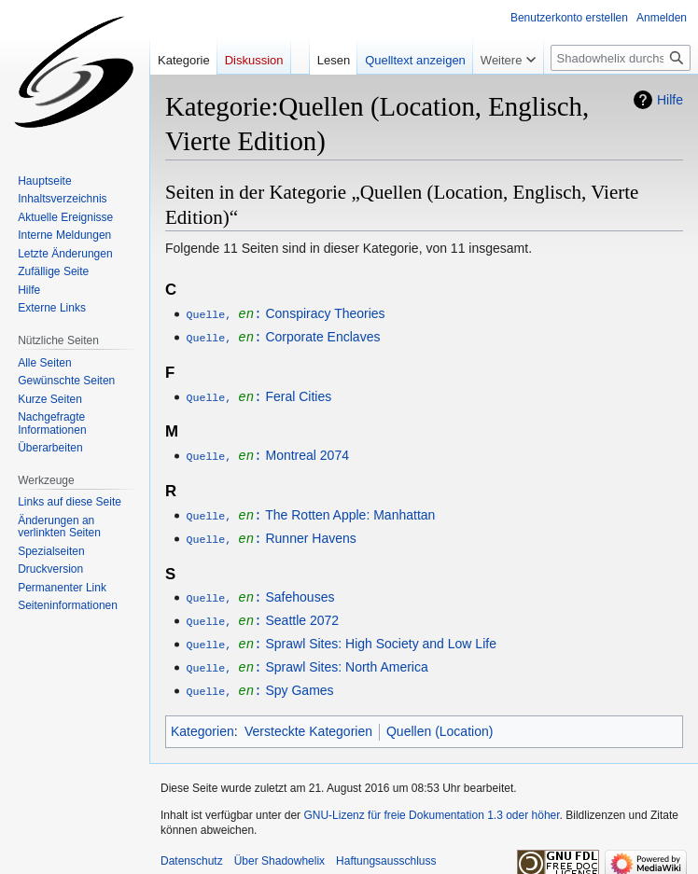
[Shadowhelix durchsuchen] (621, 58)
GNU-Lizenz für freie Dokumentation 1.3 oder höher (431, 805)
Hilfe (670, 99)
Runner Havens (271, 533)
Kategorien (202, 721)
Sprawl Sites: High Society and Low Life (341, 636)
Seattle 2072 (262, 613)
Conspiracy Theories (285, 313)
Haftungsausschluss (386, 850)
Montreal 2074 (267, 452)
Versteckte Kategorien (308, 721)
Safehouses (260, 591)
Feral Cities (258, 394)
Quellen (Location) (439, 721)
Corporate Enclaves (283, 335)
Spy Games (259, 680)
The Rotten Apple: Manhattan (310, 511)
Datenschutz (192, 850)
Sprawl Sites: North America (306, 658)
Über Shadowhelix (279, 850)
